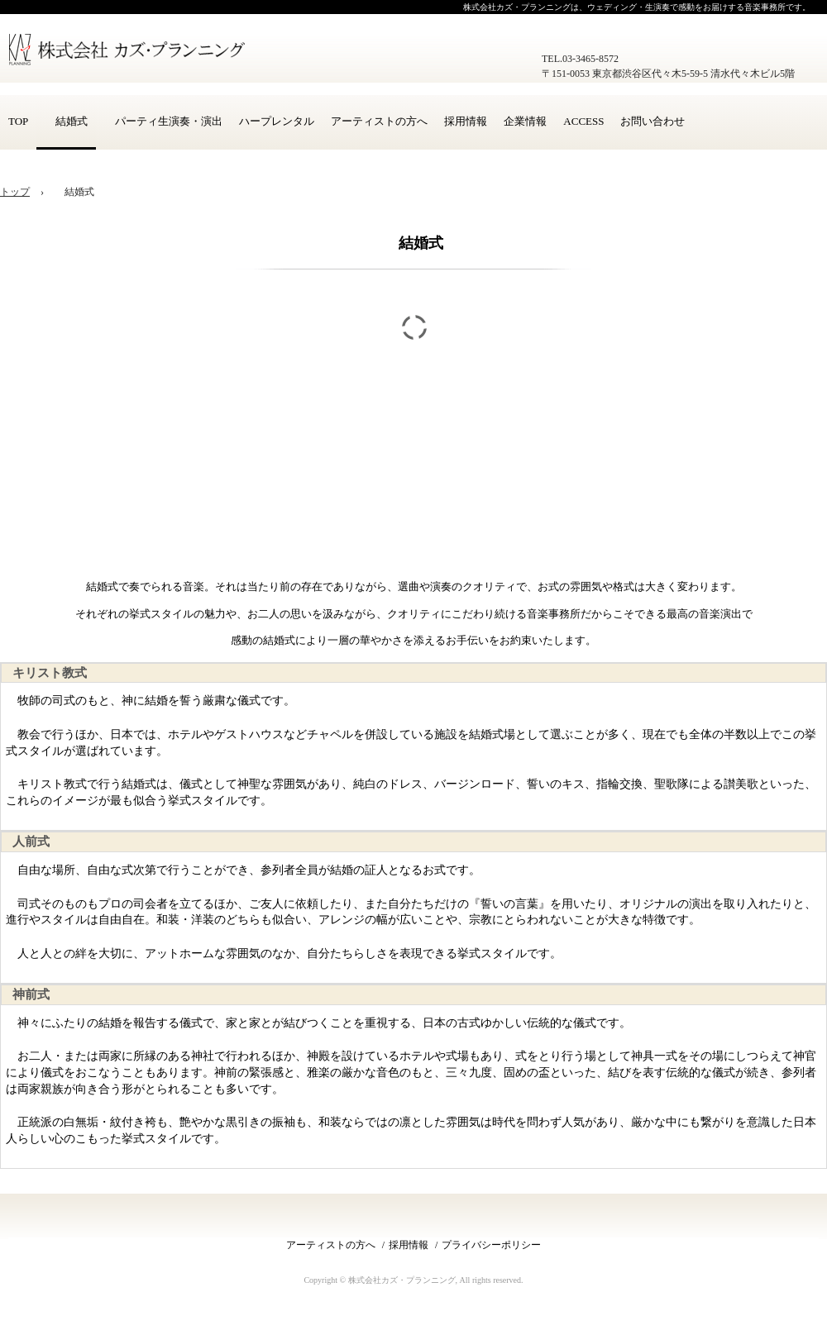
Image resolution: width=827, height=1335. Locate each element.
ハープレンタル (276, 121)
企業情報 (525, 121)
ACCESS (583, 121)
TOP (18, 121)
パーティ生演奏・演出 (163, 121)
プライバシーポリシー (491, 1245)
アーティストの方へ (379, 121)
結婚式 (66, 121)
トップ (15, 192)
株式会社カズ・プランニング (136, 58)
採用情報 (465, 121)
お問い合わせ (652, 121)
